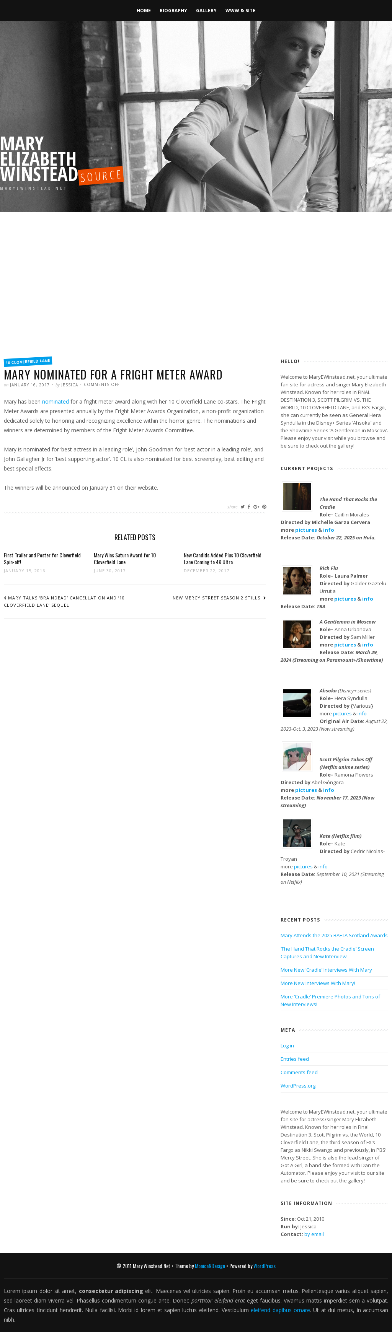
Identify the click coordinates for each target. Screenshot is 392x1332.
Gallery (206, 10)
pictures (306, 529)
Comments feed (299, 1072)
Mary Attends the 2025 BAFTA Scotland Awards (334, 935)
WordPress (264, 1266)
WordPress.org (298, 1085)
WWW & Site (240, 10)
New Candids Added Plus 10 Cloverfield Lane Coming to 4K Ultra (222, 558)
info (328, 529)
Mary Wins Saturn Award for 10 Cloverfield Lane (125, 558)
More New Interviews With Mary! (318, 983)
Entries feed (295, 1058)
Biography (173, 10)
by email (314, 1234)
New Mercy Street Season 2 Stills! (217, 598)
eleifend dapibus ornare (280, 1310)
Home (144, 10)
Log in (287, 1045)
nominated (55, 401)
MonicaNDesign (210, 1266)
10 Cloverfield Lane (28, 361)
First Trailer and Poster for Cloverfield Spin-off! (42, 558)
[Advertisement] (196, 294)
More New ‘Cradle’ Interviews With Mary (326, 969)
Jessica (69, 385)
